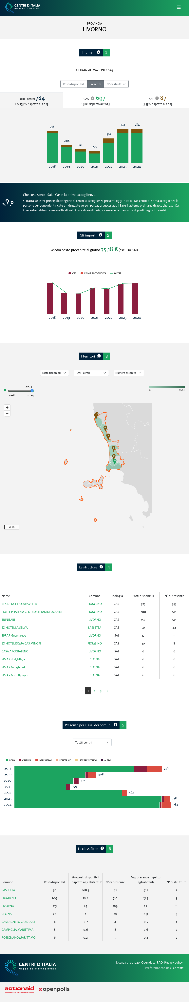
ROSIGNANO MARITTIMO (18, 937)
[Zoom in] (7, 407)
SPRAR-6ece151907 (14, 635)
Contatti (178, 967)
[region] (94, 467)
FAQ (160, 962)
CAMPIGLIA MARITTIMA (17, 929)
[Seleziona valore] (129, 373)
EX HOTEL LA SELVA (15, 627)
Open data (148, 962)
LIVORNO (94, 619)
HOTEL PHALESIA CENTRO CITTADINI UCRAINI (32, 611)
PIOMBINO (94, 603)
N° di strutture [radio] (116, 84)
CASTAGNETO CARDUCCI (18, 921)
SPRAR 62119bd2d (13, 667)
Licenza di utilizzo (128, 962)
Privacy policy (173, 962)
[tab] (31, 100)
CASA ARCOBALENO (15, 651)
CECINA (95, 659)
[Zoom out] (7, 413)
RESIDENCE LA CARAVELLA (19, 603)
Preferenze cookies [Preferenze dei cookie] (158, 967)
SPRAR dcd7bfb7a (13, 659)
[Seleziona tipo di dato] (54, 373)
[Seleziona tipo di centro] (91, 373)
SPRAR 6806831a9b (15, 675)
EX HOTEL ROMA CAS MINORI (21, 643)
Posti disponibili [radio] (74, 84)
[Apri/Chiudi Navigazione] (176, 8)
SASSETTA (94, 627)
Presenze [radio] (95, 84)
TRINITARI (8, 619)
